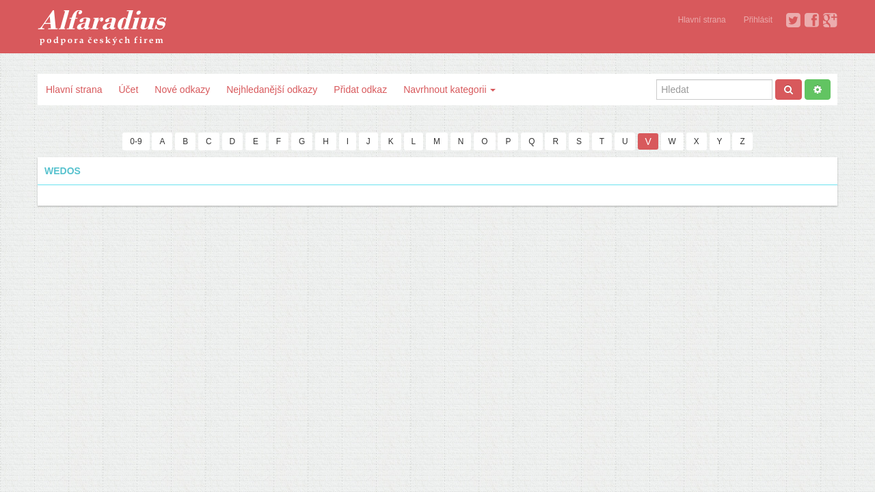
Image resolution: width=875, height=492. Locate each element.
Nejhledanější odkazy (271, 89)
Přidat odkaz (360, 89)
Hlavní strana (702, 20)
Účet (128, 89)
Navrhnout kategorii (449, 89)
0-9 (136, 141)
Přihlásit (758, 20)
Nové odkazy (182, 89)
